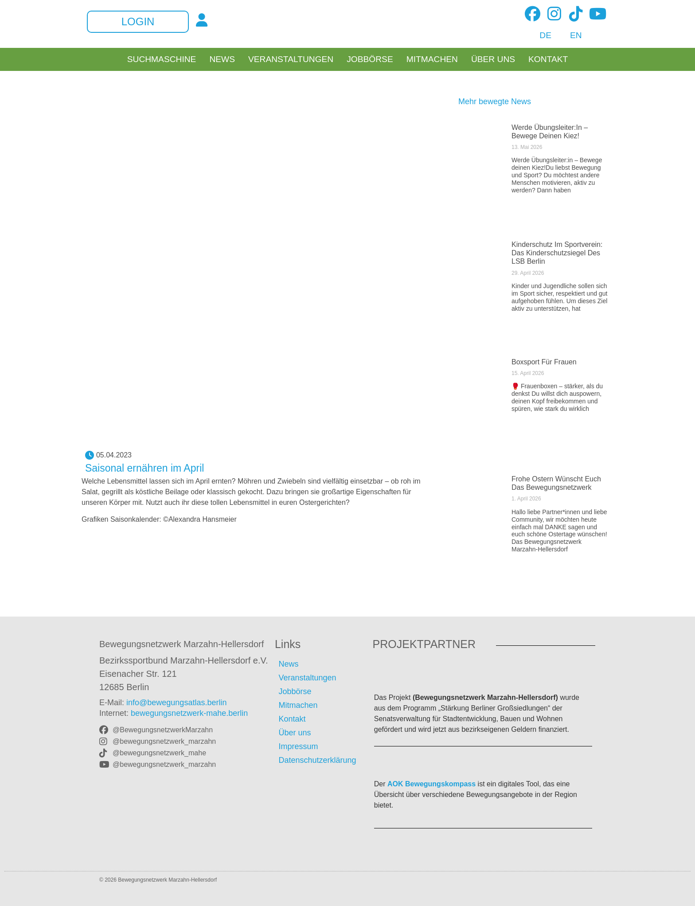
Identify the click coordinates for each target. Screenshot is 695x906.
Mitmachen (432, 59)
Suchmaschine (161, 59)
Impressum (298, 746)
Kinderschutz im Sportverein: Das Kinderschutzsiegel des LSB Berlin (556, 253)
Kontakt (548, 59)
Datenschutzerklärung (317, 760)
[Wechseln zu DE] (540, 35)
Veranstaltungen (290, 59)
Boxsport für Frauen (544, 362)
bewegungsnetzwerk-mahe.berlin (189, 713)
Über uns (493, 59)
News (222, 59)
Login (138, 21)
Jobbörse (370, 59)
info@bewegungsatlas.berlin (176, 702)
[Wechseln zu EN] (571, 35)
